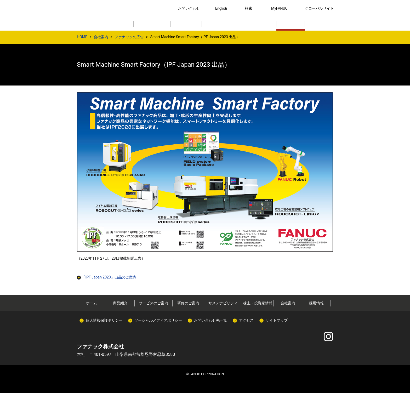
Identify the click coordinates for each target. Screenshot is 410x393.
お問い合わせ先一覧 (210, 320)
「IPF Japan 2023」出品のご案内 (106, 277)
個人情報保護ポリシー (104, 320)
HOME (82, 37)
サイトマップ (277, 320)
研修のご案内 (188, 303)
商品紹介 (120, 303)
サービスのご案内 (153, 303)
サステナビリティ (223, 303)
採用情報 (316, 303)
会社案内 (101, 37)
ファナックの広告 (129, 37)
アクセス (246, 320)
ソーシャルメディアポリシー (158, 320)
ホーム (91, 303)
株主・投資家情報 (257, 303)
